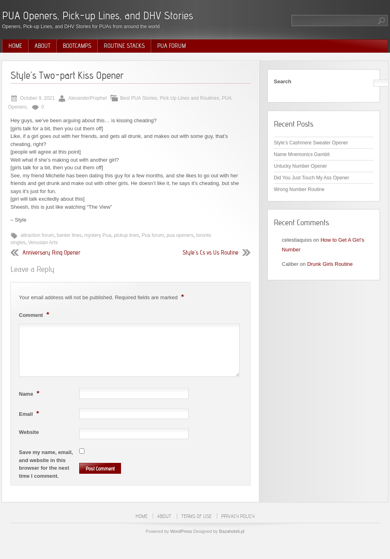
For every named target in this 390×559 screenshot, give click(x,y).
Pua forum (153, 235)
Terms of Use (196, 516)
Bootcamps (77, 45)
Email (30, 413)
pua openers (180, 235)
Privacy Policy (238, 516)
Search (282, 81)
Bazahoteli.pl (231, 531)
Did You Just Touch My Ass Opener (311, 178)
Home (15, 45)
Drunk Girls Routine (330, 264)
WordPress (181, 531)
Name (30, 393)
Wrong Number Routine (299, 189)
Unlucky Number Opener (300, 166)
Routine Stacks (124, 45)
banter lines (69, 235)
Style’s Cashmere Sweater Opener (311, 143)
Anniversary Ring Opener (51, 252)
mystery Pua (97, 235)
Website (29, 432)
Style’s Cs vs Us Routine (210, 252)
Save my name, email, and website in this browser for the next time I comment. (46, 464)
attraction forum (37, 235)
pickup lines (126, 235)
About (42, 45)
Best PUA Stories (138, 98)
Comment (35, 314)
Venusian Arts (42, 242)
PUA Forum (171, 45)
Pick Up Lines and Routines (189, 98)
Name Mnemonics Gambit (302, 154)
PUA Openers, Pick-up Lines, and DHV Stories (97, 15)
